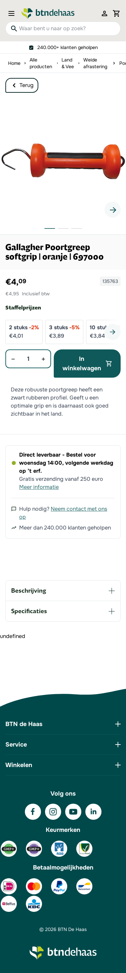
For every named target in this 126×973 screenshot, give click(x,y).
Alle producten (41, 63)
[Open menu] (13, 13)
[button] (63, 160)
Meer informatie (39, 487)
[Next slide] (112, 210)
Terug (22, 85)
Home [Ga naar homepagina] (14, 63)
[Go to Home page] (48, 13)
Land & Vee (67, 63)
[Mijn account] (104, 13)
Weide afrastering (95, 63)
